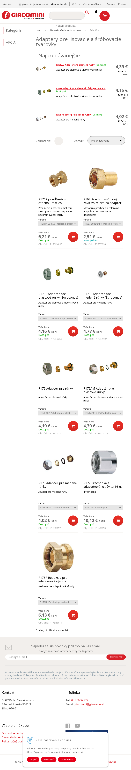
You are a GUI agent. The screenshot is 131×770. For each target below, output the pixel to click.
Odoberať (116, 657)
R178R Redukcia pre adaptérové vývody (52, 579)
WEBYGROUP (108, 762)
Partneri (111, 4)
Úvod (7, 4)
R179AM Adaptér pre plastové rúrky (75, 64)
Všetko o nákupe (92, 4)
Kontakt (122, 4)
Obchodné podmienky (16, 733)
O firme (76, 4)
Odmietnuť (67, 759)
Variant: (42, 219)
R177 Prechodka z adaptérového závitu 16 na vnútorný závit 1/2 (102, 486)
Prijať (33, 759)
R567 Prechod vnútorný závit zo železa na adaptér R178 (102, 203)
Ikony (58, 139)
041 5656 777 (79, 700)
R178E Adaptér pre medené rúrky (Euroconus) (102, 295)
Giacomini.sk (59, 4)
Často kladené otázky (15, 737)
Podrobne (69, 139)
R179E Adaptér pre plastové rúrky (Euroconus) (81, 88)
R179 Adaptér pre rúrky (55, 388)
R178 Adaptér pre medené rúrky (73, 114)
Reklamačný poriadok (15, 741)
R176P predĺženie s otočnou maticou (52, 201)
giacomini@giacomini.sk (35, 4)
